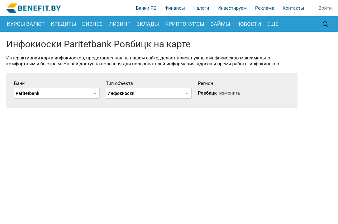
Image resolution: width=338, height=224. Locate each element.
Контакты (293, 8)
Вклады (147, 24)
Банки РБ (146, 8)
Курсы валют (26, 24)
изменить (229, 93)
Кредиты (63, 24)
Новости (248, 24)
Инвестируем (232, 8)
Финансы (174, 8)
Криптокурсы (184, 24)
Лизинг (119, 24)
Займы (220, 24)
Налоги (201, 8)
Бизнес (92, 24)
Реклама (264, 8)
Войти (325, 8)
